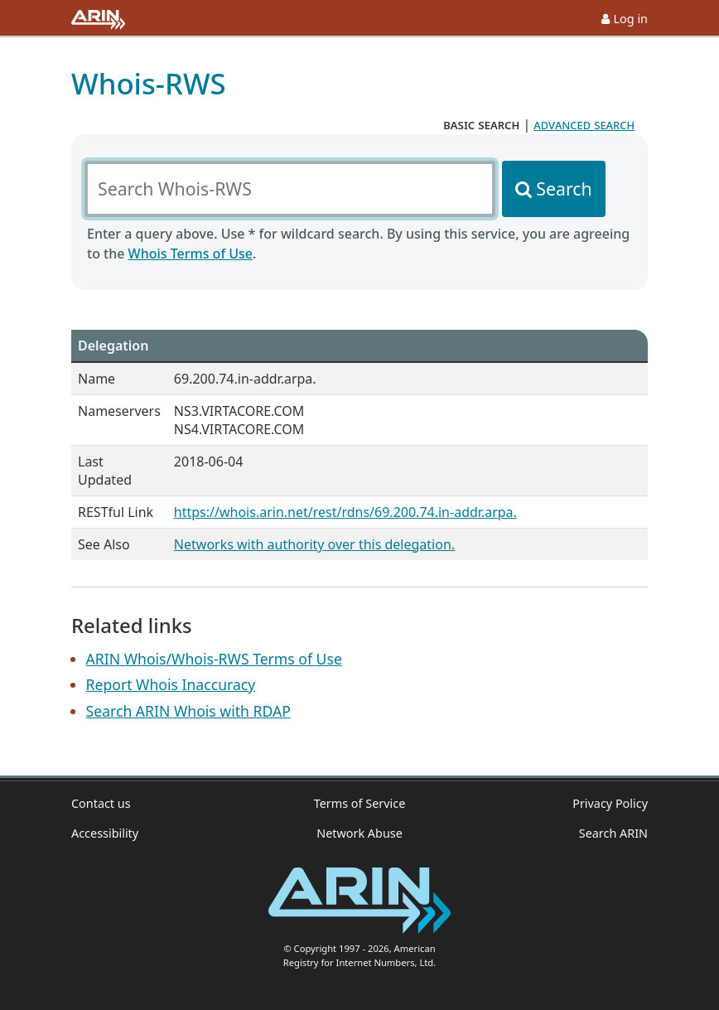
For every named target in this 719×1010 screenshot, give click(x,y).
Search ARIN (613, 833)
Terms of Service (360, 803)
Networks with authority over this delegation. (314, 544)
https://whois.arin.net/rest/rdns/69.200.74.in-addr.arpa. (345, 512)
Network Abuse (359, 833)
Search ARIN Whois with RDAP (188, 711)
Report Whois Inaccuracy (171, 684)
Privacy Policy (610, 803)
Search (563, 188)
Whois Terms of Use (190, 253)
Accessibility (104, 833)
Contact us (101, 803)
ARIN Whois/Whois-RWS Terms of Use (214, 659)
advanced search (584, 124)
